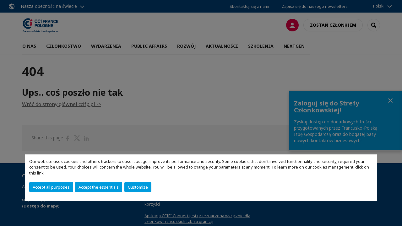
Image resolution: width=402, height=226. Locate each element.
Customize (138, 187)
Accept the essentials (99, 187)
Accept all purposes (51, 187)
